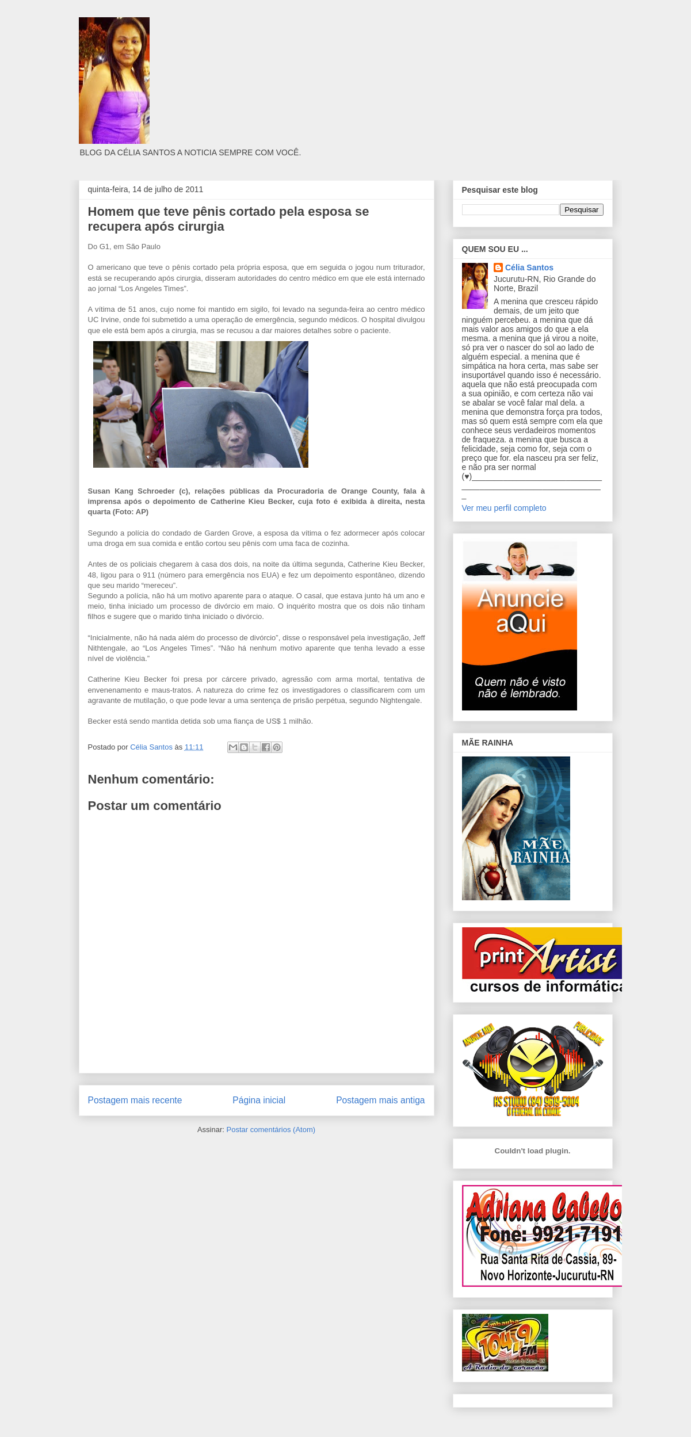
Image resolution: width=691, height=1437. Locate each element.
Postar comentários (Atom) (270, 1129)
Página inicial (258, 1100)
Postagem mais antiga (380, 1100)
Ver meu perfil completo (504, 508)
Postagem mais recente (135, 1100)
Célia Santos (529, 267)
